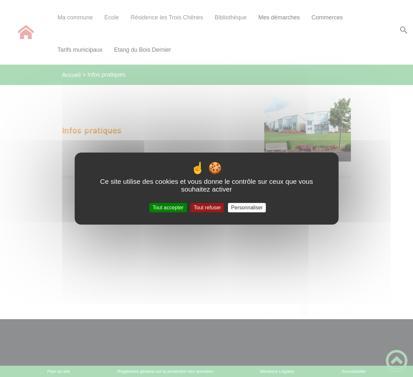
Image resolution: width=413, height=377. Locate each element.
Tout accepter (168, 207)
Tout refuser (207, 207)
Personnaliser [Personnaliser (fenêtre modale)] (247, 207)
